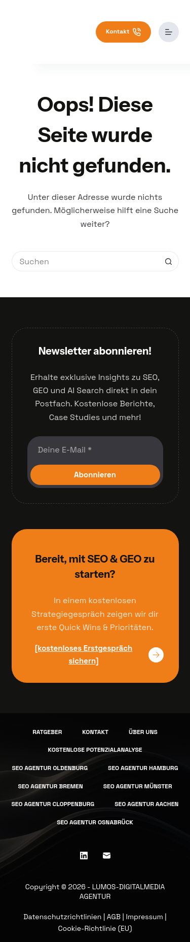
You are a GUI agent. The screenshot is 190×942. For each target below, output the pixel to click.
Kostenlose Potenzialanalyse (95, 750)
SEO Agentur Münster (137, 786)
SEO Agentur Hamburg (143, 768)
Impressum (144, 916)
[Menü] (169, 32)
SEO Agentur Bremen (50, 786)
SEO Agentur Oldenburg (50, 768)
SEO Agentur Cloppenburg (53, 804)
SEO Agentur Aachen (146, 804)
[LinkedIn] (84, 855)
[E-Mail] (106, 855)
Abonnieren (95, 474)
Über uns (143, 732)
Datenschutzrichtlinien (62, 916)
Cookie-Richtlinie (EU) (95, 928)
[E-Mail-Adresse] (95, 449)
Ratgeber (47, 732)
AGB (114, 916)
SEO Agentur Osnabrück (95, 822)
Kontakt (123, 31)
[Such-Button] (169, 261)
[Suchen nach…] (85, 261)
